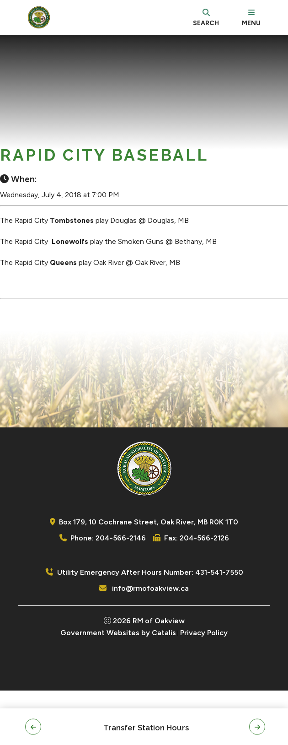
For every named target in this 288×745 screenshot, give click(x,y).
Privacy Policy (204, 687)
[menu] (251, 17)
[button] (33, 727)
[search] (206, 17)
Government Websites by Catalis (118, 687)
